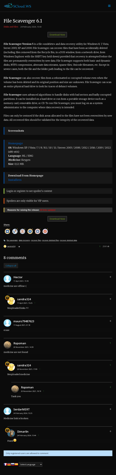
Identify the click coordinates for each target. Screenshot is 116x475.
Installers (14, 180)
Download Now (57, 34)
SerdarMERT (21, 409)
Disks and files (11, 27)
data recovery (24, 240)
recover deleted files (50, 240)
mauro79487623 (23, 321)
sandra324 (11, 246)
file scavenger (12, 240)
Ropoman (19, 343)
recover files (36, 240)
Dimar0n (22, 431)
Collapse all (11, 265)
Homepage (15, 143)
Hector (18, 277)
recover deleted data (68, 240)
